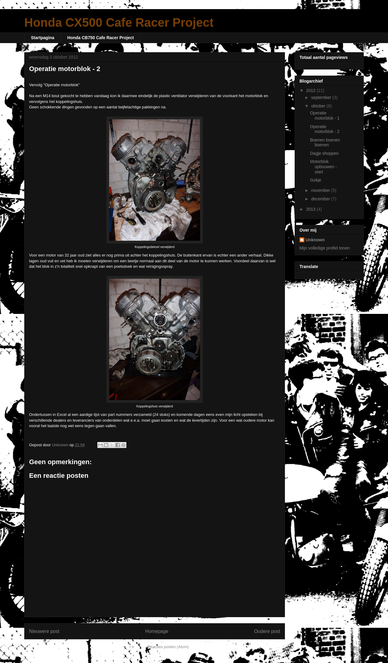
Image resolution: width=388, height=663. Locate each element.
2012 (311, 90)
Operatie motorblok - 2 (325, 129)
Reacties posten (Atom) (168, 646)
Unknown (315, 239)
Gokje (315, 180)
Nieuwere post (44, 631)
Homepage (156, 631)
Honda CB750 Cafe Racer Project (100, 37)
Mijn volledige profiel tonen (324, 248)
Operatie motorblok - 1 (325, 115)
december (321, 198)
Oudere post (267, 631)
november (321, 190)
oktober (318, 106)
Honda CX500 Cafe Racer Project (119, 22)
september (321, 97)
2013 (311, 209)
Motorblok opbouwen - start (323, 166)
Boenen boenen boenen (325, 143)
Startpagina (42, 37)
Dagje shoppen (324, 153)
